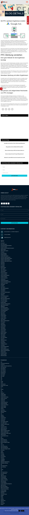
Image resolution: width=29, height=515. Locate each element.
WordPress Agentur (4, 332)
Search (2, 382)
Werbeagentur (3, 284)
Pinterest (2, 504)
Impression (2, 412)
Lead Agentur (3, 345)
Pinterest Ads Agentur (4, 272)
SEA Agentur (3, 262)
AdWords (2, 415)
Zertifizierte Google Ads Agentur (5, 259)
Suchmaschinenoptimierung (5, 363)
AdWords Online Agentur (4, 250)
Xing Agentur (3, 323)
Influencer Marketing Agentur (5, 320)
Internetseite (2, 455)
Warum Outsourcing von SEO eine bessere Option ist (14, 150)
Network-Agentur (3, 351)
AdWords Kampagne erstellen (5, 430)
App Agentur (2, 338)
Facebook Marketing (4, 478)
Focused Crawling (3, 490)
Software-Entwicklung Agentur (5, 350)
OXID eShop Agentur (4, 337)
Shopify (2, 496)
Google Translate (3, 407)
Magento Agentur (3, 333)
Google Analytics (3, 394)
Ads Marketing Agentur (4, 310)
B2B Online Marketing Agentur (5, 298)
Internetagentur (3, 289)
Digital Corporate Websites (5, 487)
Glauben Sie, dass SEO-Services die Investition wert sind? (14, 157)
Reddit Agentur (3, 327)
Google (2, 381)
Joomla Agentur (3, 336)
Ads (1, 413)
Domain (2, 386)
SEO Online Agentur (4, 244)
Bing (1, 437)
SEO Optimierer (3, 368)
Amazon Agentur (3, 311)
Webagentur (2, 294)
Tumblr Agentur (3, 328)
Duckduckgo (2, 450)
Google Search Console (4, 385)
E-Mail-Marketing (3, 477)
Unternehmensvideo (4, 494)
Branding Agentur (3, 302)
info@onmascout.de (7, 237)
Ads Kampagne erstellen (4, 421)
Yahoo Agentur (3, 268)
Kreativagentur (3, 290)
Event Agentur (3, 293)
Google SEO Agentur (4, 246)
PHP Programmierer (4, 473)
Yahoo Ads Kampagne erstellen (5, 448)
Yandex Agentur (3, 271)
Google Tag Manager (4, 403)
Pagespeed (2, 393)
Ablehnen (23, 510)
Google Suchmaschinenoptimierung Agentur (7, 248)
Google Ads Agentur (4, 254)
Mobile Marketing (3, 481)
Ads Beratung (3, 420)
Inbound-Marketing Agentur (5, 349)
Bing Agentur (3, 266)
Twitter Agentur (3, 319)
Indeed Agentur (3, 324)
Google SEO (3, 364)
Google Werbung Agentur (4, 280)
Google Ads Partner (4, 426)
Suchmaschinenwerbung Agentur (6, 281)
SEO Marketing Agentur (4, 307)
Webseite (2, 452)
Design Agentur (3, 342)
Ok (19, 510)
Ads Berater (2, 425)
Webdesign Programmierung (5, 461)
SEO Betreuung (3, 372)
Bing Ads (2, 438)
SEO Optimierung (3, 367)
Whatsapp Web (3, 500)
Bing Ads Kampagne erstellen (5, 442)
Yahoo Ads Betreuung (4, 446)
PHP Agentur (3, 341)
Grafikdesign (3, 460)
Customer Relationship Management (6, 483)
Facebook (2, 499)
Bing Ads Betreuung (4, 439)
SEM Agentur (3, 263)
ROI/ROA (2, 408)
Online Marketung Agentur (5, 288)
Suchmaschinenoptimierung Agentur (6, 245)
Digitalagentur (3, 306)
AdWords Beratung (3, 429)
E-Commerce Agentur (4, 301)
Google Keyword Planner (4, 404)
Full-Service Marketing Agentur (5, 292)
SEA (1, 377)
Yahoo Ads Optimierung (4, 447)
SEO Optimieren (3, 369)
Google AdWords (3, 417)
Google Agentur (3, 279)
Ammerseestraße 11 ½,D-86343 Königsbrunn (11, 231)
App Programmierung (4, 465)
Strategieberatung (3, 491)
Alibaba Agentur (3, 314)
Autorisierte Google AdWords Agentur (6, 258)
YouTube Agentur (3, 316)
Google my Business (4, 398)
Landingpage (3, 459)
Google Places (3, 399)
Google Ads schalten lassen (5, 424)
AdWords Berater (3, 434)
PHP (1, 470)
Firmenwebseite (3, 456)
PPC (1, 380)
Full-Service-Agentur (4, 297)
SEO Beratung (3, 373)
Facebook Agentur (3, 315)
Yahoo (2, 443)
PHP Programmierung (4, 472)
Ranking (2, 389)
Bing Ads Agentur (3, 267)
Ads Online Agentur (4, 253)
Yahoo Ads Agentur (3, 270)
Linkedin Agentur (3, 325)
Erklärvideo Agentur (4, 355)
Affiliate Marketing (3, 411)
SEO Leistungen (3, 371)
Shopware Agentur (3, 347)
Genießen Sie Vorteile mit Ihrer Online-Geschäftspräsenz (14, 143)
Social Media (3, 503)
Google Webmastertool (4, 402)
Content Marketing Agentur (5, 346)
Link (1, 390)
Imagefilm (2, 495)
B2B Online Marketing (4, 486)
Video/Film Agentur (3, 354)
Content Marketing (3, 482)
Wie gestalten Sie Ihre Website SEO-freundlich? (14, 146)
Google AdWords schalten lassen (6, 433)
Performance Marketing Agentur (5, 303)
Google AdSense (3, 395)
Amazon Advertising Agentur (5, 275)
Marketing (2, 474)
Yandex (2, 451)
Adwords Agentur (3, 249)
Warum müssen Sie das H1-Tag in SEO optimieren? (14, 153)
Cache (2, 391)
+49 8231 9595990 (7, 234)
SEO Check (2, 376)
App (1, 464)
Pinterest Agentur (3, 329)
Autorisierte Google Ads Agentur (5, 257)
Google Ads (2, 416)
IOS (1, 468)
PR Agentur (2, 285)
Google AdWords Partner (4, 435)
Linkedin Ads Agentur (4, 276)
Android (2, 469)
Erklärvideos (2, 492)
